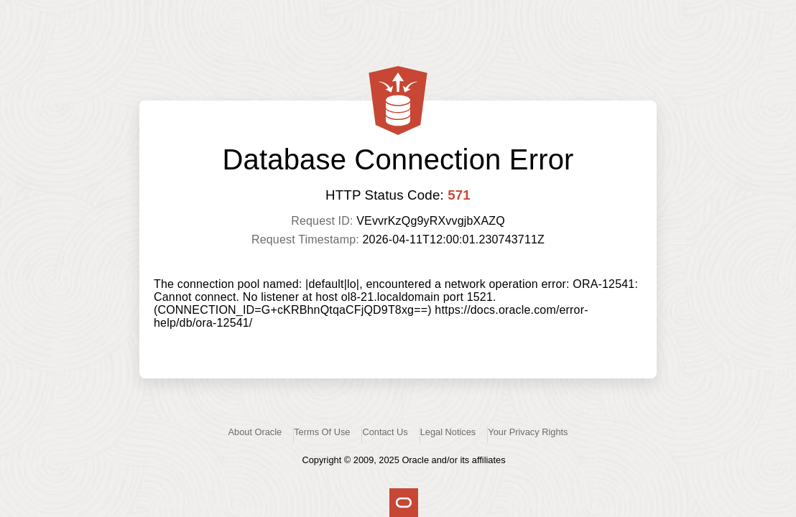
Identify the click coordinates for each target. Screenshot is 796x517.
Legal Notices (448, 432)
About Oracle (255, 432)
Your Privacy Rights (528, 432)
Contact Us (384, 432)
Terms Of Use (322, 432)
